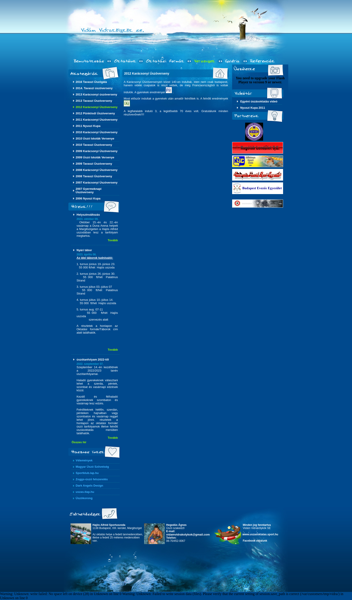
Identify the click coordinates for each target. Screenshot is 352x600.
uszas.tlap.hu (85, 492)
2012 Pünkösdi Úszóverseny (95, 113)
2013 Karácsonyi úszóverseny (96, 94)
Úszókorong (84, 498)
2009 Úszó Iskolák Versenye (95, 157)
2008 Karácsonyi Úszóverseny (96, 170)
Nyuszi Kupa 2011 (252, 107)
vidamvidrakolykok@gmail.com (188, 534)
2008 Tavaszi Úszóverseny (94, 176)
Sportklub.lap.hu (87, 473)
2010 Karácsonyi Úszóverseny (96, 132)
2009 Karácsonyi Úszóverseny (96, 151)
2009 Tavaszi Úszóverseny (94, 163)
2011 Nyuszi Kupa (88, 126)
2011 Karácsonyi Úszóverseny (96, 119)
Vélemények (84, 460)
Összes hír (79, 442)
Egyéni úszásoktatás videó (258, 101)
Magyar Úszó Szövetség (92, 466)
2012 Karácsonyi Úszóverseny (96, 107)
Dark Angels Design (89, 485)
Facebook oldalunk (255, 540)
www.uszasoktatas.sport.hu (260, 534)
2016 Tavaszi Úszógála (91, 82)
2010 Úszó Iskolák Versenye (95, 138)
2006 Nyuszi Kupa (88, 198)
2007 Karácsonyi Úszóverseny (96, 182)
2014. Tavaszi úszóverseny (94, 88)
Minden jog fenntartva (257, 525)
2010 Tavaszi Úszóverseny (94, 144)
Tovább (113, 240)
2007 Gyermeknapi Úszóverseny (88, 190)
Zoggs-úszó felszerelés (92, 479)
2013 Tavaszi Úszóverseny (94, 100)
